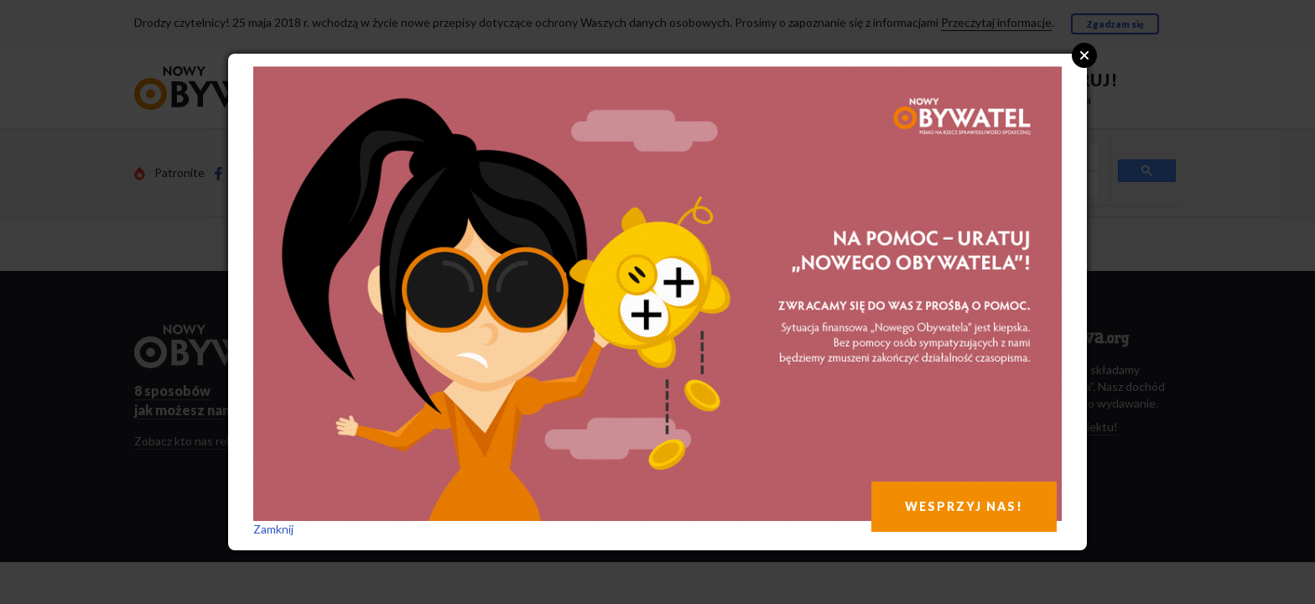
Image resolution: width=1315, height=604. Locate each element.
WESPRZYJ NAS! (964, 506)
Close (1084, 55)
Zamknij (273, 529)
